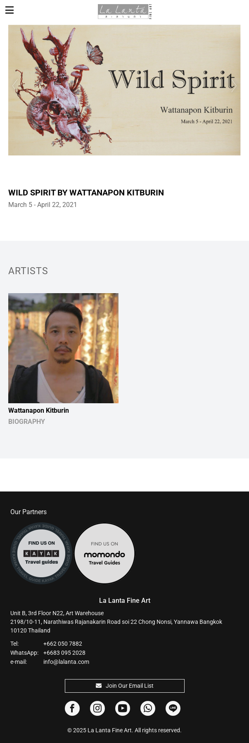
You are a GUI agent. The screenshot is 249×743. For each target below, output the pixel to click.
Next (235, 85)
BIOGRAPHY (26, 422)
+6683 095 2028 (64, 652)
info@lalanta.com (66, 661)
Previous (14, 85)
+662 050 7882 (62, 643)
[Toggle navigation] (9, 10)
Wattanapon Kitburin (38, 410)
